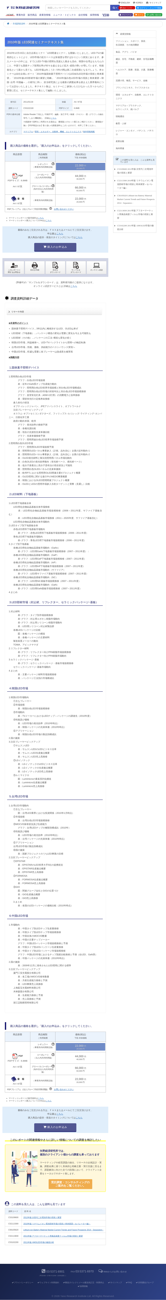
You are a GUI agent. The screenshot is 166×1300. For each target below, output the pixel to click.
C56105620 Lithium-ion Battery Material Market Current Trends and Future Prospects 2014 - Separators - (135, 199)
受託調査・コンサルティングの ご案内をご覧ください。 (70, 1184)
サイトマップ (153, 2)
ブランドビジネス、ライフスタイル (132, 87)
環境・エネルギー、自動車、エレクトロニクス (135, 97)
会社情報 (82, 15)
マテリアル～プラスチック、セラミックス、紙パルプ (129, 107)
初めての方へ (127, 8)
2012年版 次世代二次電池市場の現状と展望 (42, 1217)
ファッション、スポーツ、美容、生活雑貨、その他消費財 (131, 43)
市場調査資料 (19, 23)
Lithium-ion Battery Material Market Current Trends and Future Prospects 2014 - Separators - (63, 1230)
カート (139, 15)
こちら (53, 118)
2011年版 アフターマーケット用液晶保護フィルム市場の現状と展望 (53, 1236)
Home (10, 15)
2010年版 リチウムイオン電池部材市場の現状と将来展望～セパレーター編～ (56, 1224)
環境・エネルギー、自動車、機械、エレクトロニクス (58, 132)
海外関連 (120, 148)
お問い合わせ (154, 15)
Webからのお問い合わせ (112, 1271)
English (124, 2)
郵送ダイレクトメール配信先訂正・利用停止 (83, 1282)
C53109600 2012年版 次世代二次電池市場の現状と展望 (135, 171)
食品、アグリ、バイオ (126, 52)
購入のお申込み (55, 246)
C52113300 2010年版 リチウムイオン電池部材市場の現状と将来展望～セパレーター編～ (135, 184)
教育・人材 (121, 123)
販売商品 (32, 15)
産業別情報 (45, 15)
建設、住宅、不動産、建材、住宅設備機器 (135, 61)
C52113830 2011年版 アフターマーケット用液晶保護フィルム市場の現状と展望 (135, 214)
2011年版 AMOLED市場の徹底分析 (38, 1242)
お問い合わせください (64, 209)
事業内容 (20, 15)
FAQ (129, 1282)
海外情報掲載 (89, 132)
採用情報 (94, 15)
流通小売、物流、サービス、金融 (131, 80)
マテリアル (28, 132)
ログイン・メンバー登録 (149, 8)
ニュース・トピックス (64, 15)
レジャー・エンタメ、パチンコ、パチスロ (135, 132)
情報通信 (120, 116)
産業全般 (120, 141)
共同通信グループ (145, 1282)
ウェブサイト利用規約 (48, 1282)
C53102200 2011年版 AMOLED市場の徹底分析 (135, 227)
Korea (138, 2)
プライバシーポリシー (22, 1282)
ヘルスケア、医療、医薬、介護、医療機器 (135, 71)
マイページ (126, 15)
